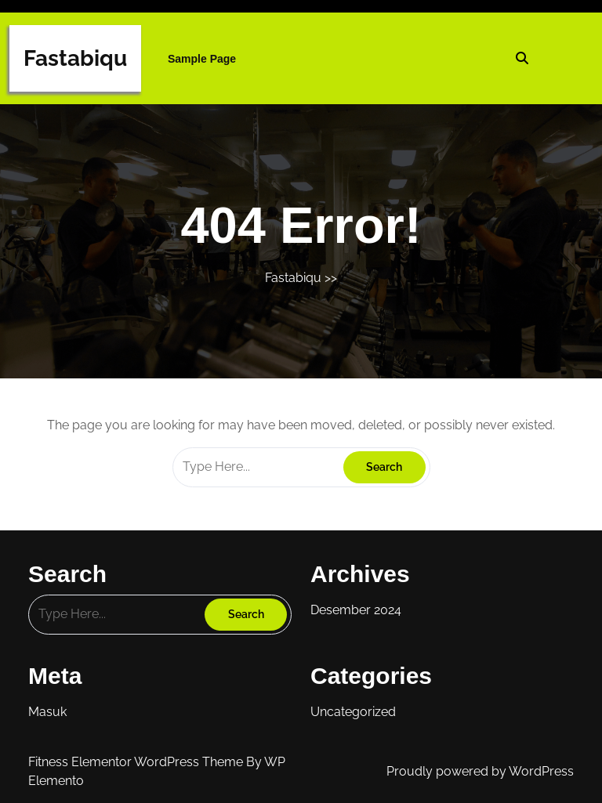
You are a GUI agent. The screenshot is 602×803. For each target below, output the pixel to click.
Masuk (47, 711)
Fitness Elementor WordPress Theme (137, 761)
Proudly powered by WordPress (480, 771)
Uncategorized (353, 711)
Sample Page (202, 58)
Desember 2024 (355, 609)
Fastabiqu (75, 58)
